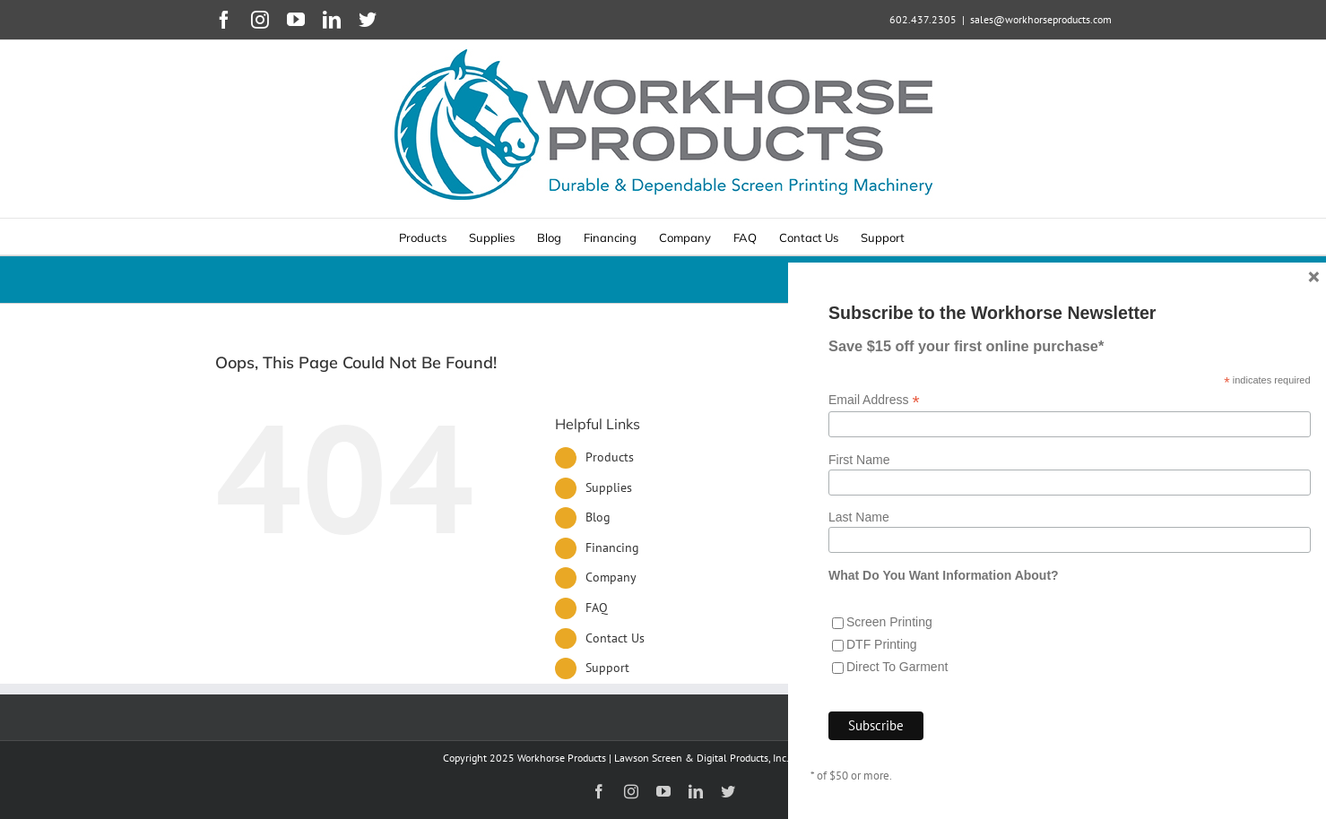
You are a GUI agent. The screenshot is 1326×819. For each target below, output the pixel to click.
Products (609, 457)
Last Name (858, 658)
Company (611, 577)
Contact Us (615, 638)
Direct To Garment (897, 807)
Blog (598, 517)
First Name (858, 599)
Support (607, 668)
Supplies (608, 487)
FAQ (596, 607)
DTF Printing (881, 785)
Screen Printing (889, 762)
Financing (612, 547)
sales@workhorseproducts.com (1041, 19)
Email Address (874, 539)
